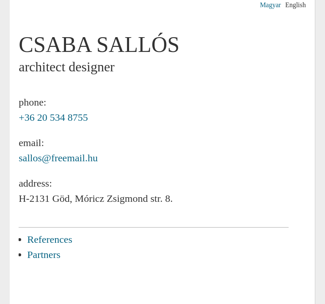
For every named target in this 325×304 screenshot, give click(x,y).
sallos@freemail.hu (58, 157)
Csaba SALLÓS (99, 45)
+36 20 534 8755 (53, 117)
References (49, 239)
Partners (44, 254)
